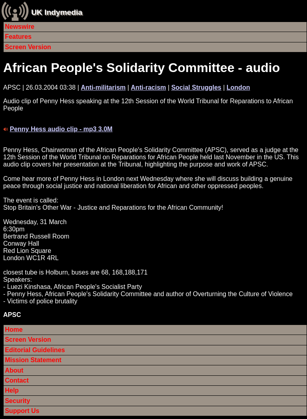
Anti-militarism (103, 87)
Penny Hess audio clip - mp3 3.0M (61, 129)
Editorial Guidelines (35, 350)
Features (18, 36)
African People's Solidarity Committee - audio (141, 67)
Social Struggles (196, 87)
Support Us (22, 410)
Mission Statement (33, 360)
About (14, 370)
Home (13, 329)
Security (17, 400)
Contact (17, 380)
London (238, 87)
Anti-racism (148, 87)
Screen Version (28, 47)
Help (12, 390)
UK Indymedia (56, 12)
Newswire (19, 26)
